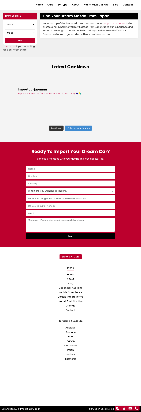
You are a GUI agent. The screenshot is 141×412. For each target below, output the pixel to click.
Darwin (70, 341)
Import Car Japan (114, 23)
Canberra (70, 336)
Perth (70, 350)
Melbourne (70, 345)
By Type (62, 4)
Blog (115, 4)
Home (39, 4)
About (75, 4)
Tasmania (70, 359)
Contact (128, 4)
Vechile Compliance (70, 292)
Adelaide (70, 327)
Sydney (70, 354)
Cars (50, 4)
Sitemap (70, 305)
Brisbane (70, 332)
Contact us (9, 46)
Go (20, 40)
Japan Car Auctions (70, 288)
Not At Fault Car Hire (96, 4)
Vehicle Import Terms (70, 296)
